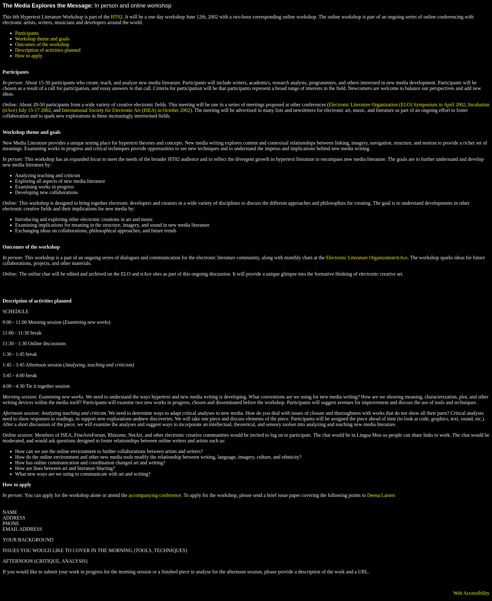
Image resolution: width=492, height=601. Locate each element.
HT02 (116, 16)
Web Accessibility (471, 593)
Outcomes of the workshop (42, 44)
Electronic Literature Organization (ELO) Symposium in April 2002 (397, 104)
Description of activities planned (47, 50)
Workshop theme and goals (42, 38)
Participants (27, 33)
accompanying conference (154, 495)
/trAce (401, 257)
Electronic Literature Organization (360, 257)
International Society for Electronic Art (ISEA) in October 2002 (126, 110)
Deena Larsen (381, 495)
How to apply (28, 55)
